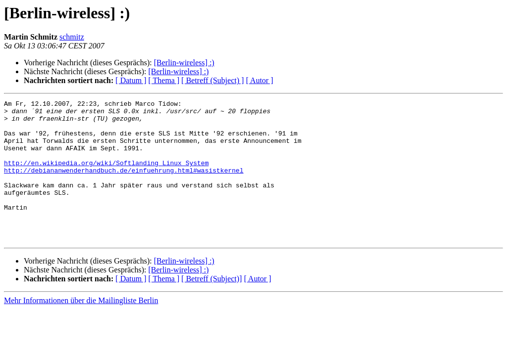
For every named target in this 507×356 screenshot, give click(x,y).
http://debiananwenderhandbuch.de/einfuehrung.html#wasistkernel (124, 184)
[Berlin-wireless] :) (184, 62)
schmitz (71, 37)
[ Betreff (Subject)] (211, 307)
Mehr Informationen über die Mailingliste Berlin (81, 328)
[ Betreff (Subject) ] (212, 80)
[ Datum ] (130, 80)
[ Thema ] (164, 80)
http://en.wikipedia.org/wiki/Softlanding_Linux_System (106, 176)
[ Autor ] (259, 80)
